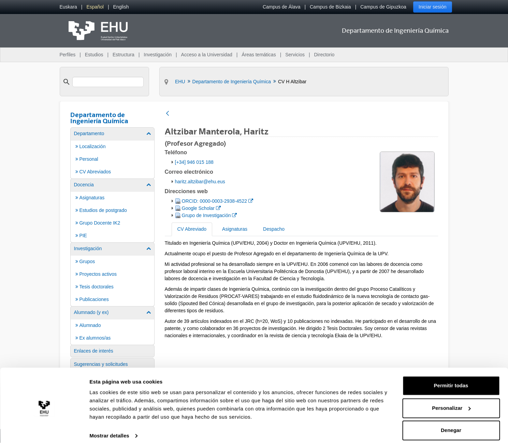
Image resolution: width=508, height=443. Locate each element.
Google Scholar (201, 207)
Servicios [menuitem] (295, 54)
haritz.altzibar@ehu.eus (200, 181)
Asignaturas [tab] (234, 229)
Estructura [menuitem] (123, 54)
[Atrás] (167, 114)
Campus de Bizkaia (330, 7)
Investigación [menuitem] (158, 54)
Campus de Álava (282, 7)
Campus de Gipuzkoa (383, 7)
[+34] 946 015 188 (194, 162)
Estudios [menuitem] (94, 54)
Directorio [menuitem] (324, 54)
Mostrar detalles (109, 429)
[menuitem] (68, 7)
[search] (108, 82)
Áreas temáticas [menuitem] (259, 54)
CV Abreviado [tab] (192, 229)
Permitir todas (451, 379)
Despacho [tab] (274, 229)
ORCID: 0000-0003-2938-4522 (217, 200)
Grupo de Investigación (209, 215)
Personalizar (451, 401)
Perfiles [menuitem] (68, 54)
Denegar (451, 424)
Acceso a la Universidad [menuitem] (206, 54)
